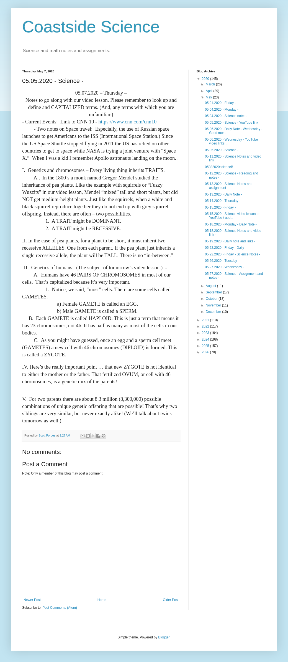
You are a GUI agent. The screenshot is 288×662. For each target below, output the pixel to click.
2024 (206, 339)
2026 (206, 352)
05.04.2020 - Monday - (221, 109)
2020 (206, 79)
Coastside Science (91, 26)
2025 (206, 346)
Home (101, 600)
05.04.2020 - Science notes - (226, 116)
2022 (206, 326)
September (214, 292)
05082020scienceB (219, 167)
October (212, 299)
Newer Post (32, 600)
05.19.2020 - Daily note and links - (230, 241)
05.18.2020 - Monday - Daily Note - (231, 224)
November (214, 305)
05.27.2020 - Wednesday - (224, 267)
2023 (206, 333)
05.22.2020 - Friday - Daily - (225, 248)
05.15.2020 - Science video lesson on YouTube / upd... (232, 216)
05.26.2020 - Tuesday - (222, 261)
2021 (206, 320)
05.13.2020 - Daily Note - (223, 194)
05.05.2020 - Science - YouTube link (231, 123)
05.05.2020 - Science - (221, 150)
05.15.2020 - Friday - (220, 207)
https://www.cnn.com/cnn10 (127, 122)
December (214, 312)
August (211, 286)
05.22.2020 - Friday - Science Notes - (232, 254)
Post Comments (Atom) (59, 608)
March (211, 84)
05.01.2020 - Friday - (220, 103)
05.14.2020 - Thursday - (222, 201)
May (209, 97)
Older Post (171, 600)
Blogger (163, 637)
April (209, 91)
